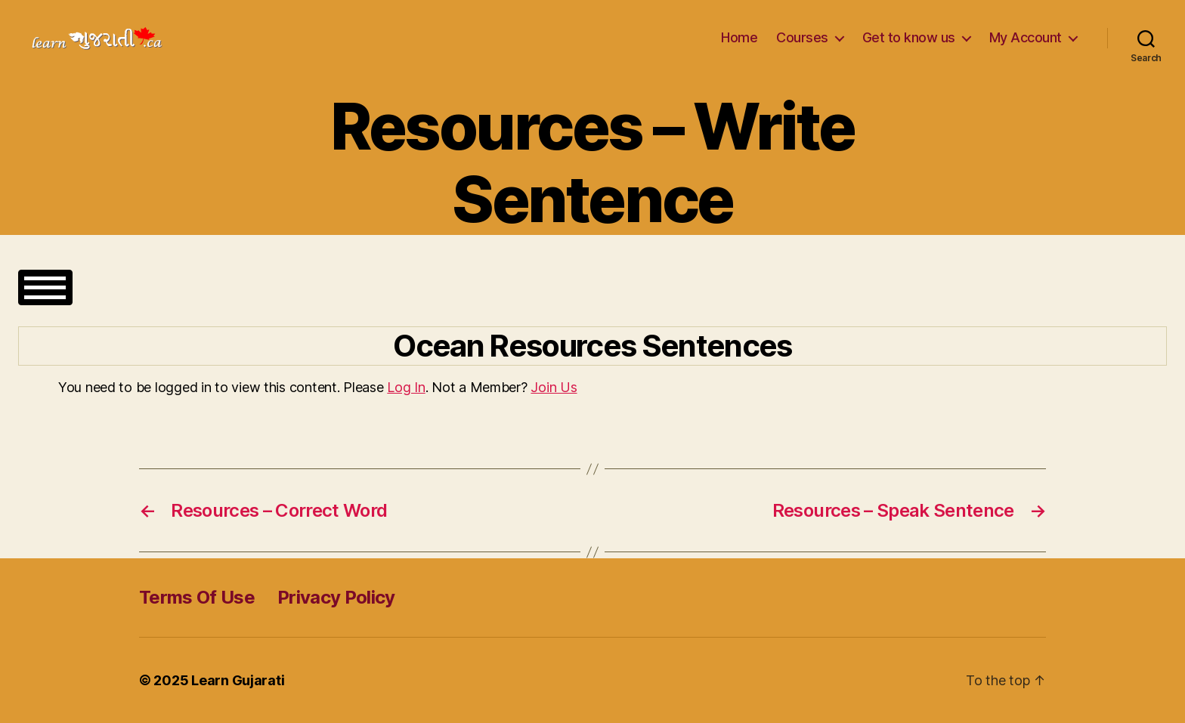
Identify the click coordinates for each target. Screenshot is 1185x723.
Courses (802, 37)
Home (739, 37)
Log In (406, 387)
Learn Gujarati (237, 680)
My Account (1025, 37)
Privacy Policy (336, 597)
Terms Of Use (197, 597)
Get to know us (908, 37)
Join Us (554, 387)
